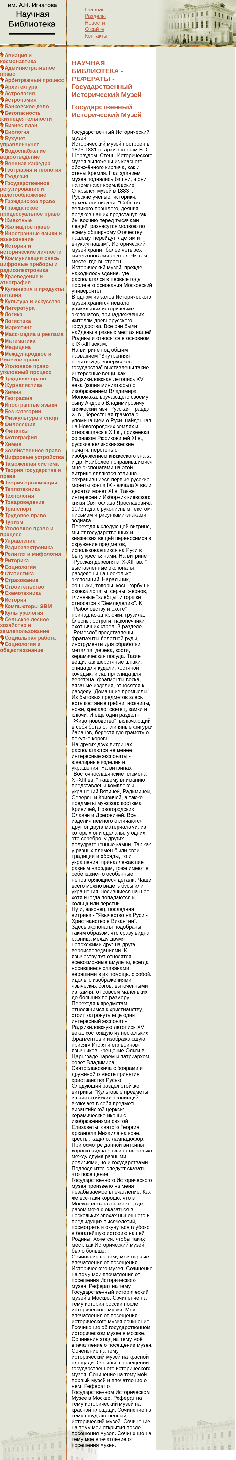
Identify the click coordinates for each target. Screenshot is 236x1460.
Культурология (24, 613)
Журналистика (23, 385)
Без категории (23, 411)
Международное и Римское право (25, 356)
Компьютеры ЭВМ (28, 606)
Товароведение (25, 502)
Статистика (19, 573)
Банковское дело (27, 106)
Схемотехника (23, 593)
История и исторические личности (31, 249)
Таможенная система (32, 463)
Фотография (21, 437)
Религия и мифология (33, 554)
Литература (20, 308)
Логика (13, 314)
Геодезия (16, 176)
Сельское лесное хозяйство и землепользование (24, 625)
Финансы (17, 431)
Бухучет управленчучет (19, 141)
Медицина (18, 347)
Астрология (20, 93)
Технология (19, 496)
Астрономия (21, 100)
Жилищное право (27, 227)
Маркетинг (18, 327)
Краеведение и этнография (21, 279)
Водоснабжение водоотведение (23, 154)
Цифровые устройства (34, 457)
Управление (20, 541)
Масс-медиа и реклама (34, 334)
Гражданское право (30, 201)
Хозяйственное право (33, 450)
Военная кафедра (28, 163)
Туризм (14, 522)
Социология (20, 567)
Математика (20, 340)
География (18, 398)
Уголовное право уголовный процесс (25, 369)
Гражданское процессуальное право (30, 211)
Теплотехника (22, 489)
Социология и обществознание (21, 647)
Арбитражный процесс (34, 80)
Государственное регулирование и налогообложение (24, 189)
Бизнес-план (21, 125)
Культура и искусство (33, 301)
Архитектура (21, 87)
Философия (20, 424)
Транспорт (18, 509)
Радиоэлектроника (29, 547)
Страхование (21, 580)
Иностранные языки (31, 405)
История (15, 600)
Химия (13, 392)
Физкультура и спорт (32, 418)
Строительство (24, 586)
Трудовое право (25, 378)
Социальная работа (30, 638)
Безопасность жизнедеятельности (26, 116)
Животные (18, 220)
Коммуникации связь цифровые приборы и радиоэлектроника (29, 264)
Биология (17, 132)
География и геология (33, 170)
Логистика (18, 321)
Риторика (17, 560)
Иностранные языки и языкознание (31, 236)
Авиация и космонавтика (18, 58)
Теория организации (31, 482)
